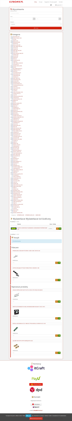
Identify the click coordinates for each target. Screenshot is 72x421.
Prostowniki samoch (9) (17, 136)
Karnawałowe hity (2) (17, 72)
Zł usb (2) (15, 208)
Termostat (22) (16, 175)
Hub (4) (14, 67)
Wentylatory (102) (16, 190)
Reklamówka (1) (16, 146)
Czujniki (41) (15, 49)
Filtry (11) (15, 58)
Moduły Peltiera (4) (16, 108)
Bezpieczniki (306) (16, 42)
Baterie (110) (15, 40)
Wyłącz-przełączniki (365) (18, 191)
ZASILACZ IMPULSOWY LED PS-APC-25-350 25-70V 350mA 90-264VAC (28, 290)
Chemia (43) (15, 47)
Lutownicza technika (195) (18, 96)
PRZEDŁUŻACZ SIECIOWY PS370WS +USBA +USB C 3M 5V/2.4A (26, 250)
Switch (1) (15, 164)
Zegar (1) (15, 202)
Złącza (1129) (15, 209)
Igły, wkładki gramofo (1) (17, 68)
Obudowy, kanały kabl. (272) (18, 117)
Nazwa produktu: (13, 11)
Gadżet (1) (15, 61)
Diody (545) (15, 51)
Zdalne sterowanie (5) (17, 201)
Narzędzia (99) (16, 114)
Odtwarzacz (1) (16, 119)
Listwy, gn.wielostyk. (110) (18, 92)
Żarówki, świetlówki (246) (17, 212)
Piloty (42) (15, 126)
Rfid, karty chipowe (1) (17, 150)
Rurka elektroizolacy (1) (17, 153)
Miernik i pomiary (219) (17, 103)
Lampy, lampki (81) (16, 87)
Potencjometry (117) (17, 133)
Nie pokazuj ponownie (36, 419)
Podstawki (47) (16, 132)
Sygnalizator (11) (16, 165)
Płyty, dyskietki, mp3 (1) (17, 130)
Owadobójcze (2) (16, 122)
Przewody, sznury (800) (17, 139)
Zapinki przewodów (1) (17, 197)
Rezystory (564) (16, 148)
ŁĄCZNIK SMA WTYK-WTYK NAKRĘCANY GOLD (23, 340)
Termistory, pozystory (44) (18, 173)
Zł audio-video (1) (16, 207)
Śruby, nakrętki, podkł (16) (18, 169)
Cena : (11, 16)
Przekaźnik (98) (16, 137)
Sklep (35, 2)
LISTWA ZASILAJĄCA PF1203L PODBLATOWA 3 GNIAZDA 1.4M (26, 268)
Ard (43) (14, 39)
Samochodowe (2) (16, 155)
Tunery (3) (15, 182)
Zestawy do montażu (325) (18, 204)
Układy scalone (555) (17, 186)
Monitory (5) (15, 110)
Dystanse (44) (15, 54)
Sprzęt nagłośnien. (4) (17, 161)
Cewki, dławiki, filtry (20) (17, 46)
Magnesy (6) (15, 100)
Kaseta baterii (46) (16, 75)
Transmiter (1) (15, 179)
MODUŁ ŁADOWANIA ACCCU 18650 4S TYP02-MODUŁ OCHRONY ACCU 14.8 (29, 323)
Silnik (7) (14, 157)
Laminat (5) (15, 86)
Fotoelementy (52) (16, 60)
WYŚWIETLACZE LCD (29, 215)
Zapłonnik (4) (15, 198)
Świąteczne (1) (16, 171)
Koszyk (40, 2)
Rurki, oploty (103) (16, 154)
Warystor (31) (15, 189)
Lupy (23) (15, 94)
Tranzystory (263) (16, 180)
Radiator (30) (15, 143)
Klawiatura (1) (15, 76)
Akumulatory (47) (16, 36)
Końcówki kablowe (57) (17, 83)
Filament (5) (15, 57)
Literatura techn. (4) (16, 93)
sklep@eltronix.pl (37, 410)
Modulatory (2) (16, 107)
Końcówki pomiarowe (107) (18, 85)
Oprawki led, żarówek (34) (18, 121)
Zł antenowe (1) (16, 205)
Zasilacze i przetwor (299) (18, 200)
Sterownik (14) (16, 162)
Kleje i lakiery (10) (16, 78)
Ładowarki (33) (16, 97)
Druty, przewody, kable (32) (18, 53)
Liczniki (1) (15, 90)
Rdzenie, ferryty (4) (16, 144)
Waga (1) (15, 187)
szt (57, 228)
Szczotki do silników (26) (17, 166)
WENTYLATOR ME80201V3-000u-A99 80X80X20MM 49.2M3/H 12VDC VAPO (29, 306)
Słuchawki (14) (16, 158)
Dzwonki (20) (15, 56)
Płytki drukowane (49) (17, 128)
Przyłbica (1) (15, 140)
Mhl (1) (14, 101)
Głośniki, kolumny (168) (17, 65)
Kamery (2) (15, 71)
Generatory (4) (16, 64)
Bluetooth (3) (15, 43)
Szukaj (36, 28)
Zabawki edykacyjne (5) (17, 194)
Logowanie (59, 5)
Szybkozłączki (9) (16, 168)
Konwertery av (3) (16, 82)
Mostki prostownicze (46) (17, 111)
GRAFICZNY (38, 215)
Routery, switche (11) (17, 151)
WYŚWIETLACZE (20, 215)
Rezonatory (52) (16, 147)
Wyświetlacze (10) (16, 193)
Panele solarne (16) (16, 125)
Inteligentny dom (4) (16, 69)
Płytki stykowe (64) (16, 129)
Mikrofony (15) (15, 104)
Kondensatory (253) (16, 79)
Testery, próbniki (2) (16, 176)
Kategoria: (12, 22)
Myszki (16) (15, 112)
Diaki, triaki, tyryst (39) (17, 50)
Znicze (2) (15, 211)
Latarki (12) (15, 89)
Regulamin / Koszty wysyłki (51, 2)
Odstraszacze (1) (16, 118)
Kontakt (61, 2)
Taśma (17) (15, 172)
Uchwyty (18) (15, 183)
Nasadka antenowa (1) (17, 115)
